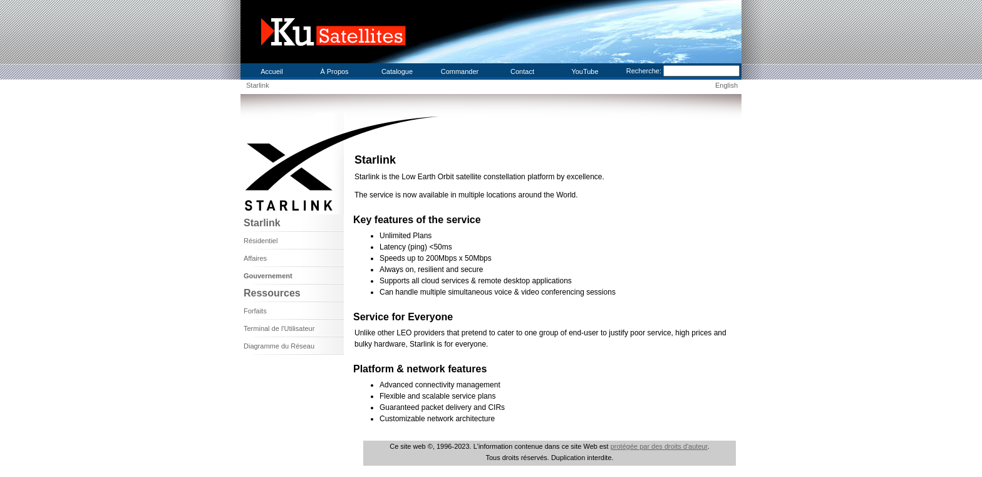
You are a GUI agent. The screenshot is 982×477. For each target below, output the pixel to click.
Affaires (255, 258)
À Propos (334, 71)
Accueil (271, 71)
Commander (460, 71)
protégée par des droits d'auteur (659, 446)
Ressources (272, 293)
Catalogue (397, 71)
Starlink (257, 85)
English (726, 85)
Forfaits (255, 311)
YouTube (584, 71)
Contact (522, 71)
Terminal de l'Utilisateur (279, 328)
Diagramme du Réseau (279, 346)
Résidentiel (260, 240)
